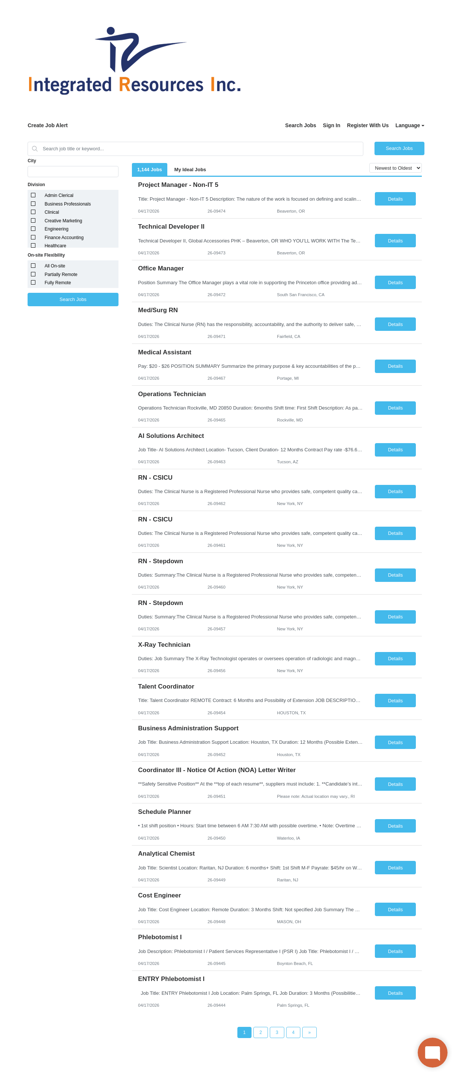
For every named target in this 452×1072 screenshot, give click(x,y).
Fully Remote (58, 282)
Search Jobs (300, 125)
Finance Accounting (64, 237)
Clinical (52, 212)
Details (395, 199)
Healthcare (55, 245)
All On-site (55, 266)
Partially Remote (61, 274)
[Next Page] (309, 1032)
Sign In (332, 125)
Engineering (57, 229)
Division (36, 184)
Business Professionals (68, 204)
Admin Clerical (59, 195)
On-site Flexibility (46, 255)
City (32, 160)
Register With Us (368, 125)
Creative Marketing (63, 220)
